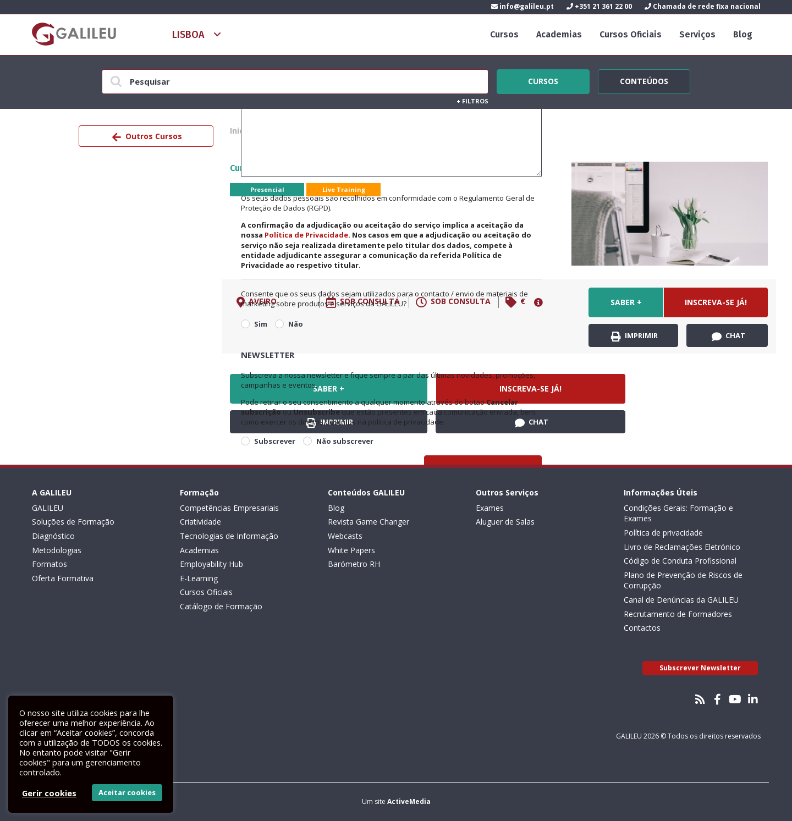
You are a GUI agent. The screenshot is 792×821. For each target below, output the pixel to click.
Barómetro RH (354, 564)
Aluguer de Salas (505, 521)
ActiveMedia (409, 801)
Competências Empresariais (229, 508)
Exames (490, 508)
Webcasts (345, 536)
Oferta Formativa (63, 578)
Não (295, 324)
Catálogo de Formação (221, 606)
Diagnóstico (53, 536)
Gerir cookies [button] (49, 792)
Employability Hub (211, 564)
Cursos (504, 34)
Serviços (697, 34)
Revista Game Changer (368, 521)
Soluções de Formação (73, 521)
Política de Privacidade (306, 235)
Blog (742, 34)
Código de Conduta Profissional (680, 560)
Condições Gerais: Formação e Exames (678, 513)
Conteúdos (644, 80)
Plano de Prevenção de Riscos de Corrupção (683, 580)
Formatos (49, 564)
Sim (260, 324)
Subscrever (274, 441)
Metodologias (56, 550)
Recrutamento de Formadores (678, 614)
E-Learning (199, 578)
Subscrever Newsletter (700, 668)
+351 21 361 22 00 (599, 6)
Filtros (472, 101)
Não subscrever (344, 441)
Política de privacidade (663, 532)
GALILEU (47, 508)
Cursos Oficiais (631, 34)
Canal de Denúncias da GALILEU (681, 599)
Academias (559, 34)
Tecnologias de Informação (229, 536)
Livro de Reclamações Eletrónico (682, 547)
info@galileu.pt (522, 6)
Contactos (642, 627)
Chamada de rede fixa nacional (703, 6)
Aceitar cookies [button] (127, 792)
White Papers (351, 550)
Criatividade (200, 521)
